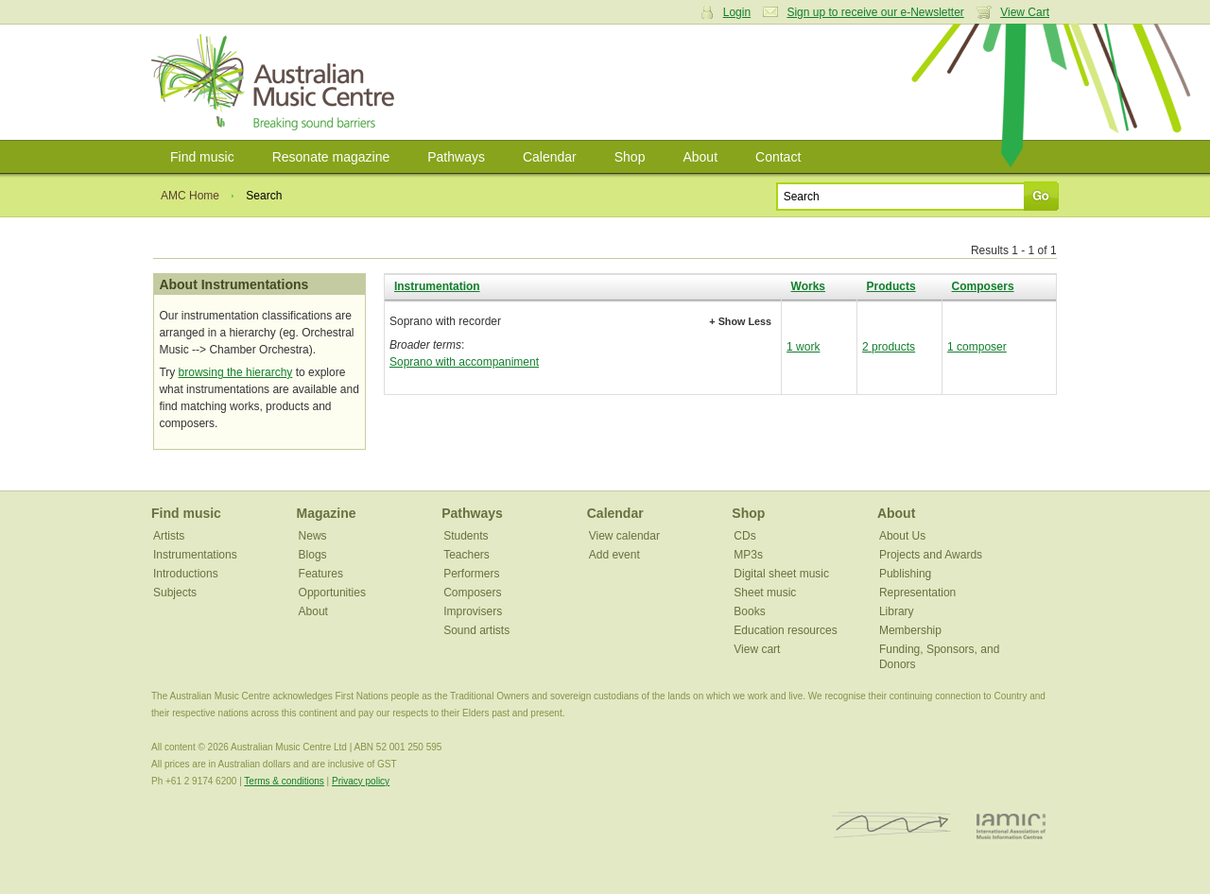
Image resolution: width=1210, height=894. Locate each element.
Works (808, 286)
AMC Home (190, 195)
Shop (630, 156)
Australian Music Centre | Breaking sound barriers (276, 82)
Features (321, 573)
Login (737, 12)
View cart (757, 649)
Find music (202, 156)
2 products (888, 346)
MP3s (748, 554)
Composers (983, 286)
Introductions (185, 573)
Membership (910, 630)
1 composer (977, 346)
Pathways (456, 156)
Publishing (905, 573)
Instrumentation (437, 286)
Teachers (466, 554)
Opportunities (332, 592)
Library (896, 611)
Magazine (326, 513)
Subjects (175, 592)
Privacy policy (360, 781)
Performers (471, 573)
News (313, 535)
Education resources (785, 630)
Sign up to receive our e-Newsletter (874, 12)
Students (465, 535)
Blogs (313, 554)
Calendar (550, 156)
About (700, 156)
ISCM (892, 825)
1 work (803, 346)
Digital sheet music (781, 573)
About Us (902, 535)
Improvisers (472, 611)
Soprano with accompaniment (464, 362)
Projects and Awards (930, 554)
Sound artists (476, 630)
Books (749, 611)
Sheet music (765, 592)
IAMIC (1011, 825)
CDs (744, 535)
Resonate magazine (331, 156)
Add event (614, 554)
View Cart (1024, 12)
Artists (168, 535)
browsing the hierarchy (236, 372)
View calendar (624, 535)
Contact (778, 156)
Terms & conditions (283, 781)
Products (891, 286)
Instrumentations (195, 554)
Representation (917, 592)
